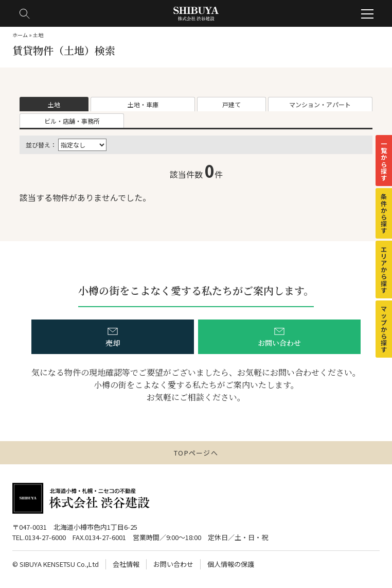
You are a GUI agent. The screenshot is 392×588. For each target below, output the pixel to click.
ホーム (20, 35)
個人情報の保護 (230, 564)
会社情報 (126, 564)
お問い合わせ (173, 564)
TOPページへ (196, 453)
